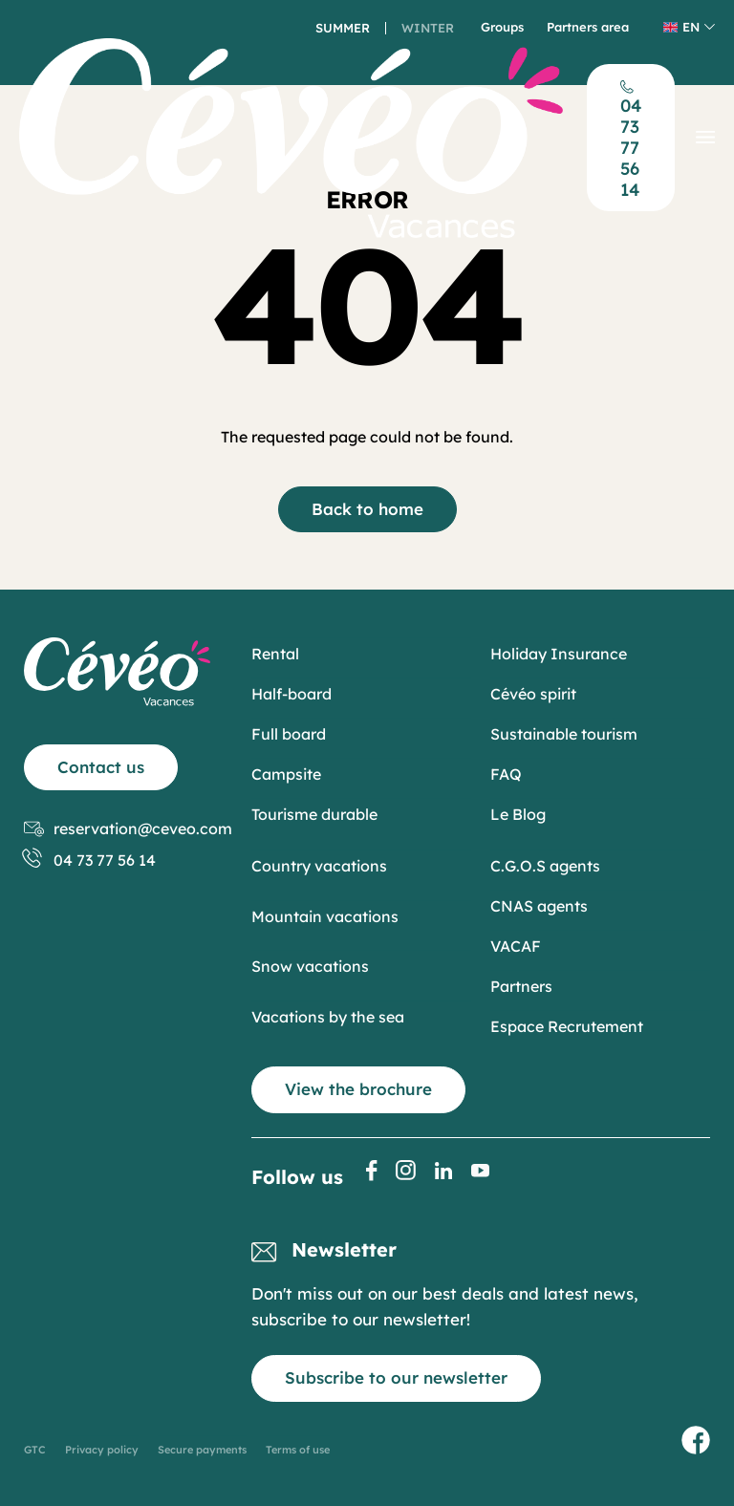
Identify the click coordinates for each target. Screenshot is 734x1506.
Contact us (100, 767)
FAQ (506, 774)
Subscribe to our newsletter (396, 1377)
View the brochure (358, 1089)
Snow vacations (310, 966)
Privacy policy (102, 1449)
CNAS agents (539, 905)
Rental (275, 653)
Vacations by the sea (327, 1016)
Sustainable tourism (563, 733)
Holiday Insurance (558, 653)
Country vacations (319, 865)
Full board (288, 733)
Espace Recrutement (566, 1026)
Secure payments (202, 1449)
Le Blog (518, 814)
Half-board (291, 693)
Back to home (367, 509)
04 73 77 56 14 (90, 860)
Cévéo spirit (533, 693)
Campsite (286, 774)
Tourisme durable (314, 814)
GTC (35, 1449)
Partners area (588, 27)
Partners (521, 986)
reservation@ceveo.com (128, 829)
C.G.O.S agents (545, 865)
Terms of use (298, 1449)
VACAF (515, 946)
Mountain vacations (325, 916)
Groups (502, 27)
